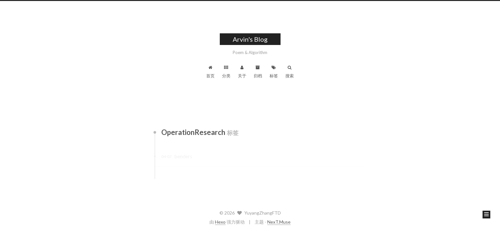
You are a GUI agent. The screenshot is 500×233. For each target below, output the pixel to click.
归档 (258, 71)
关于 (242, 71)
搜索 (289, 71)
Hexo (220, 222)
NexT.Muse (279, 222)
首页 (210, 71)
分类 (226, 71)
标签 (274, 71)
